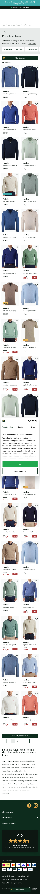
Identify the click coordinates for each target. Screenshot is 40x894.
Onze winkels (20, 817)
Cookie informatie (23, 876)
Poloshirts (19, 49)
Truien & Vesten (31, 49)
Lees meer (32, 43)
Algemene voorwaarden (19, 879)
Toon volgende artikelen (20, 736)
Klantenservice (20, 812)
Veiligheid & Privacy (8, 876)
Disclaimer (5, 879)
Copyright (5, 883)
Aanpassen (20, 471)
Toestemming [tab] (7, 427)
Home (3, 25)
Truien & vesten (11, 25)
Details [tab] (20, 427)
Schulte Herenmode (20, 823)
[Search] (20, 18)
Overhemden (8, 49)
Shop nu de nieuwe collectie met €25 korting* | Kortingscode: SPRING (20, 3)
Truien (18, 25)
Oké (20, 464)
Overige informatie (17, 883)
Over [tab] (33, 427)
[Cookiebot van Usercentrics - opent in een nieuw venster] (28, 421)
